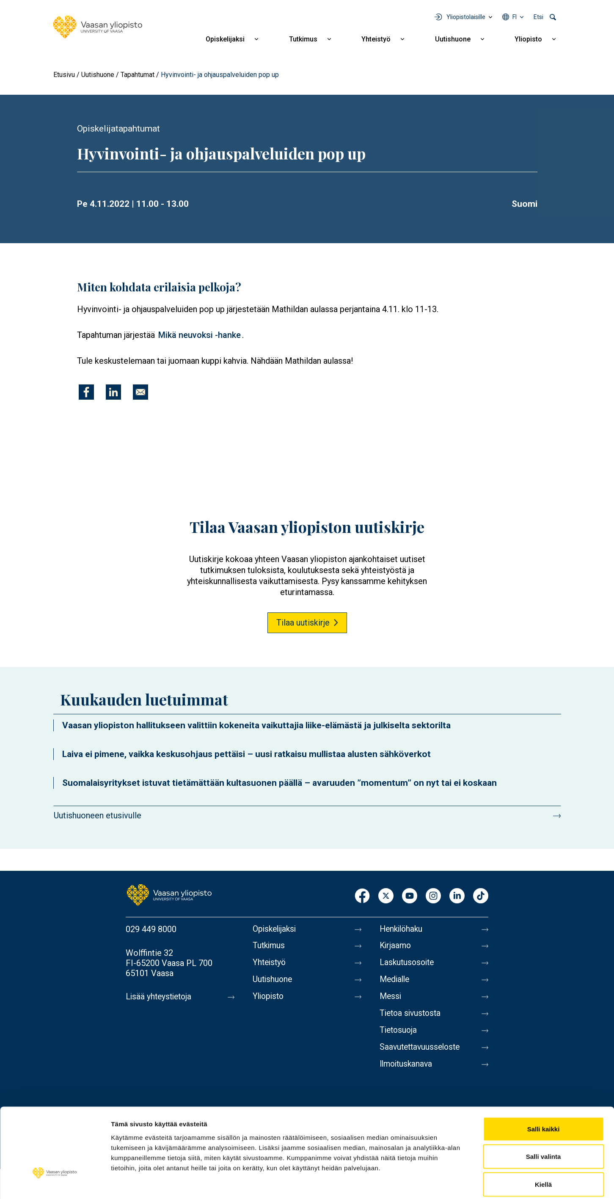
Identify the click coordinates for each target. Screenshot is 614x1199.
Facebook (362, 896)
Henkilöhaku (402, 929)
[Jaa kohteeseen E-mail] (140, 392)
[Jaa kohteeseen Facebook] (86, 392)
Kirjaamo (396, 947)
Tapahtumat (137, 75)
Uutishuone (453, 39)
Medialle (396, 982)
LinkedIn (457, 896)
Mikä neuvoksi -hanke (199, 335)
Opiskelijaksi (225, 39)
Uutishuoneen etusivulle (97, 815)
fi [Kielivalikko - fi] (514, 17)
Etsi (538, 17)
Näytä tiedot (452, 1182)
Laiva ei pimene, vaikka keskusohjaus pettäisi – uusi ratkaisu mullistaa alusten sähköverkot (246, 754)
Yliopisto (528, 39)
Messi (391, 1000)
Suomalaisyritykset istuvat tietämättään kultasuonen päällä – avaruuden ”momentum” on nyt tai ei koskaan (279, 783)
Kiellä (543, 1143)
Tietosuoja (399, 1036)
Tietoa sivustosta (412, 1018)
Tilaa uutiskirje (303, 622)
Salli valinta (543, 1115)
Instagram (433, 896)
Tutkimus (303, 39)
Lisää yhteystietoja (160, 997)
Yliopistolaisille (466, 17)
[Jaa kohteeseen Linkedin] (113, 392)
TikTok (480, 896)
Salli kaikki (543, 1088)
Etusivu (64, 75)
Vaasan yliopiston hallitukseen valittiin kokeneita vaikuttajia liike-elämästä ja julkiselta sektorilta (256, 725)
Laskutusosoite (408, 965)
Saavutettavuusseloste (422, 1053)
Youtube (409, 896)
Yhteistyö (376, 39)
